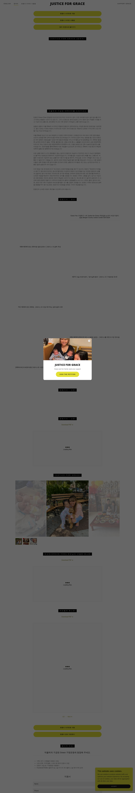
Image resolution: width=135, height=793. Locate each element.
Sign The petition (67, 374)
